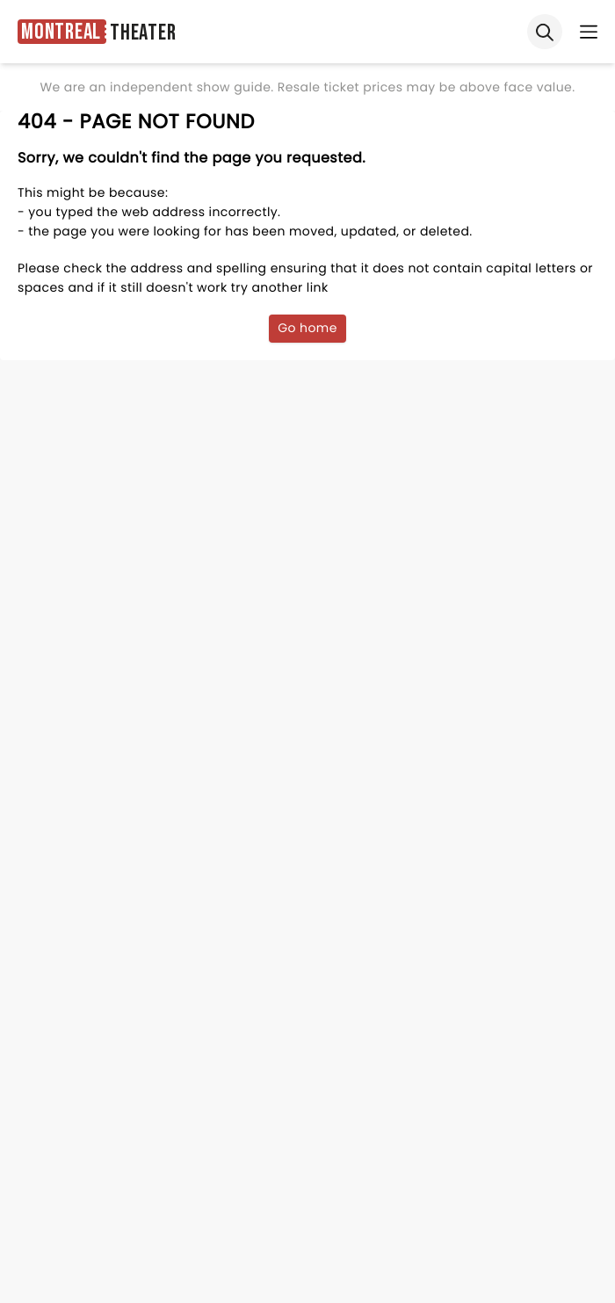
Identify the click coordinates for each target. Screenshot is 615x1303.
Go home (307, 328)
